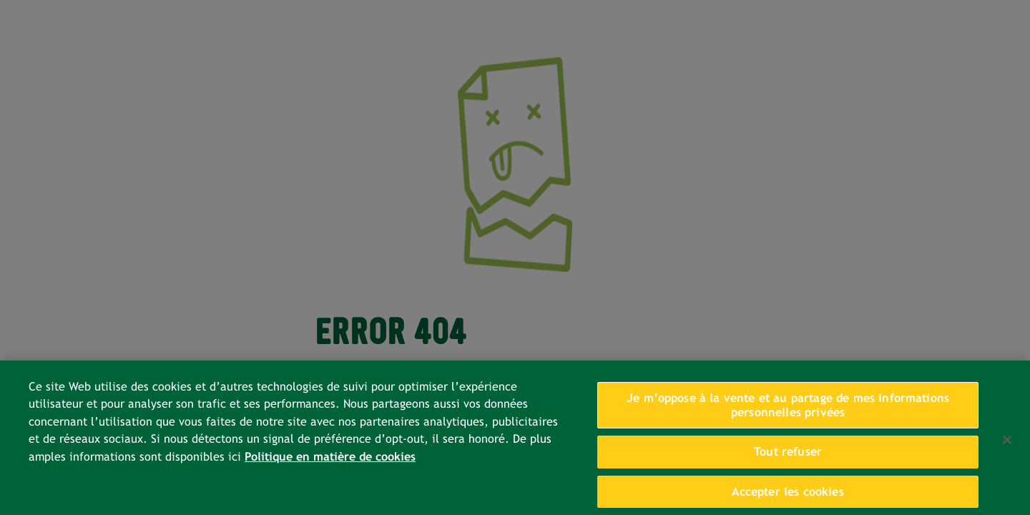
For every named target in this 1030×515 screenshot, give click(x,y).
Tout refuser (788, 457)
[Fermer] (1007, 445)
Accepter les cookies (787, 497)
